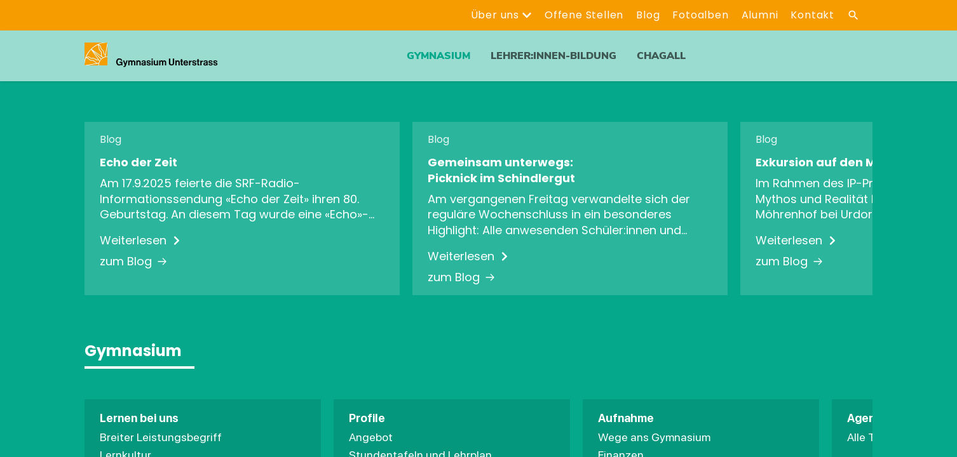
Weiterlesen (141, 240)
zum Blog (133, 261)
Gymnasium (438, 56)
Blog (648, 15)
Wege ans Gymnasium (654, 437)
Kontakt (812, 15)
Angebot (371, 437)
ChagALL (661, 56)
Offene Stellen (584, 15)
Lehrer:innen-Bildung (553, 56)
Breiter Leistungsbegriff (161, 437)
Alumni (760, 15)
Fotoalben (700, 15)
